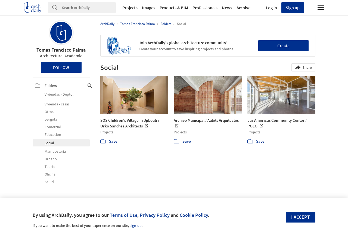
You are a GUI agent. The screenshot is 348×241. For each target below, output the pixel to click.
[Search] (89, 7)
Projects (130, 7)
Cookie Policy (194, 215)
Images (148, 7)
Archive (243, 7)
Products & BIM (174, 7)
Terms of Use (123, 215)
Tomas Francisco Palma (61, 50)
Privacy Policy (155, 215)
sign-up (136, 225)
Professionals (204, 7)
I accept (300, 217)
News (227, 7)
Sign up (293, 7)
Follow (61, 67)
